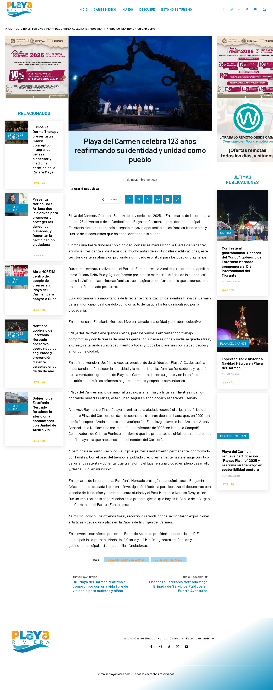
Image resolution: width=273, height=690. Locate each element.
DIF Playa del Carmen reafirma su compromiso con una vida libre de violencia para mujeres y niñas (100, 586)
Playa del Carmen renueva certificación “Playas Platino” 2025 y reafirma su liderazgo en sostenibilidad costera (242, 460)
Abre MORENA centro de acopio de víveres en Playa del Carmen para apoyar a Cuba (45, 279)
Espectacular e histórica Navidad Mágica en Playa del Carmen (242, 363)
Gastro (225, 233)
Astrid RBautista (86, 189)
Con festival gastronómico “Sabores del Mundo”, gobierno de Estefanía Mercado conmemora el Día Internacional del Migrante (242, 262)
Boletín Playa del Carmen (126, 559)
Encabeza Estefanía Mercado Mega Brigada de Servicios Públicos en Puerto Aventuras (178, 586)
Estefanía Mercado (168, 559)
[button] (264, 9)
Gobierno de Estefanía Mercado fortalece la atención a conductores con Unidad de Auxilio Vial (44, 401)
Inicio (9, 28)
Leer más (39, 180)
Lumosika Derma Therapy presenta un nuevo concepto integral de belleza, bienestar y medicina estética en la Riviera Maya (45, 150)
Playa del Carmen (233, 344)
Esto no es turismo (29, 28)
